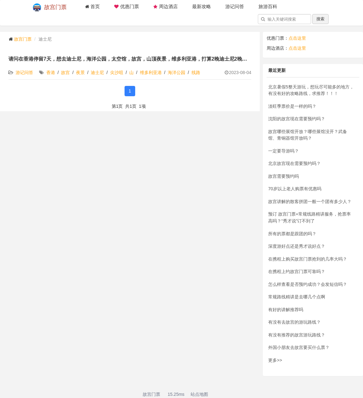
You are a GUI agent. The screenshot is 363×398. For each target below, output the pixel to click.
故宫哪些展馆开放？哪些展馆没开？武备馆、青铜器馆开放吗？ (307, 135)
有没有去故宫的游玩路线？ (294, 322)
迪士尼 (97, 72)
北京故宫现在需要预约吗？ (294, 163)
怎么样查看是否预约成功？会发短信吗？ (307, 284)
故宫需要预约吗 (283, 176)
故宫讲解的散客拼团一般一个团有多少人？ (309, 201)
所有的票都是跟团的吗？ (292, 233)
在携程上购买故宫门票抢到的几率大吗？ (307, 258)
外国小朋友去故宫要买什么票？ (299, 347)
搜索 (320, 19)
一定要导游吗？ (283, 150)
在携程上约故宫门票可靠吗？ (296, 271)
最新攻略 (201, 6)
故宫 (65, 72)
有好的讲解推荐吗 (285, 309)
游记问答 (234, 6)
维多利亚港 (151, 72)
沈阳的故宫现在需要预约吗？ (296, 118)
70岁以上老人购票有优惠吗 (294, 188)
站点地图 (199, 394)
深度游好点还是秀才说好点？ (296, 246)
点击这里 (297, 38)
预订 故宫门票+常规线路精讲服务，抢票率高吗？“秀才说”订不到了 (309, 217)
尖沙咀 (116, 72)
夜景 (80, 72)
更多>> (275, 360)
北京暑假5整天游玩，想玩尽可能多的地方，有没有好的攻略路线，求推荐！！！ (311, 90)
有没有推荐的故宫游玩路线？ (296, 334)
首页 (92, 6)
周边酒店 (165, 6)
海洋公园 (176, 72)
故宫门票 (50, 7)
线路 (196, 72)
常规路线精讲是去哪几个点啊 (296, 296)
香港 (50, 72)
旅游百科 (267, 6)
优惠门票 (126, 6)
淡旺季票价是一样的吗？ (292, 106)
